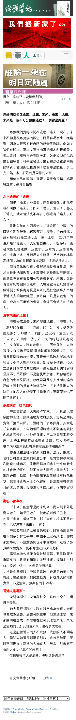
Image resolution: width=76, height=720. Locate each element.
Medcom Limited (17, 712)
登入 (37, 55)
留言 (48, 678)
